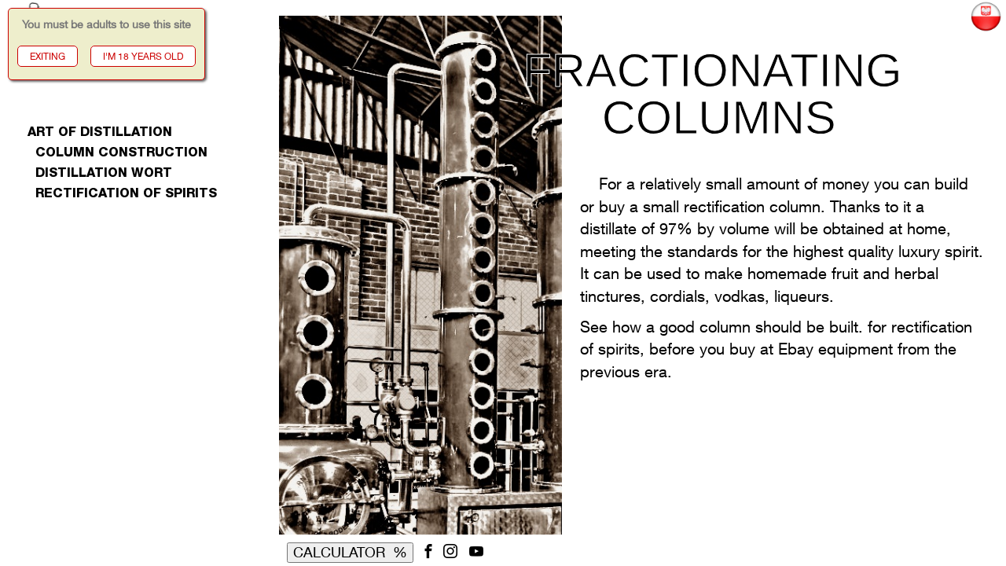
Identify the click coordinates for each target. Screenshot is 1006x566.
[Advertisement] (133, 448)
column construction (117, 154)
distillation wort (100, 174)
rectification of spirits (122, 195)
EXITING (47, 56)
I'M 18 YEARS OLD (143, 56)
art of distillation (100, 133)
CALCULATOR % (350, 551)
